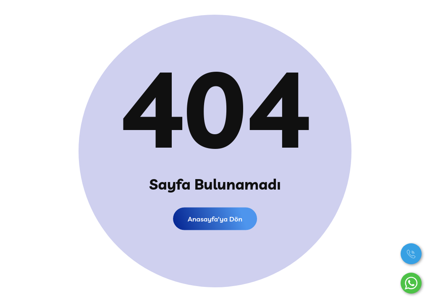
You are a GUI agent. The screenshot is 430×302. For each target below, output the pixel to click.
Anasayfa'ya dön (215, 219)
